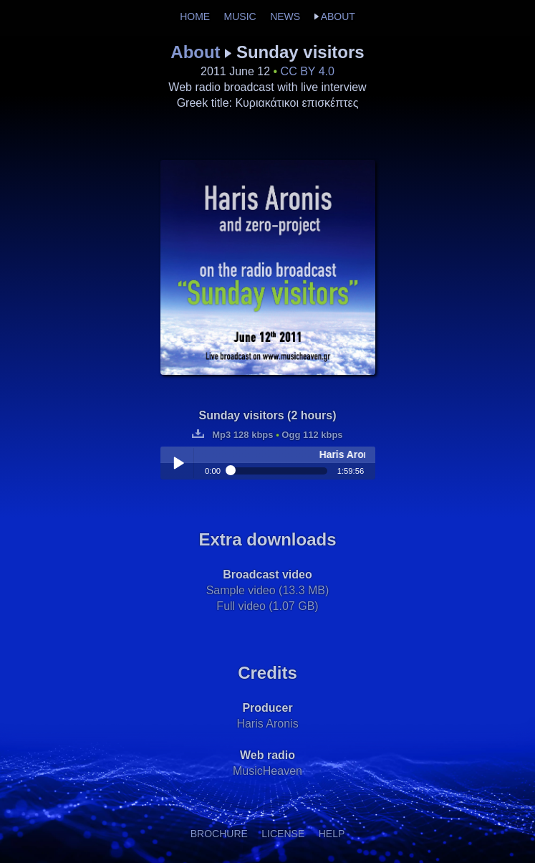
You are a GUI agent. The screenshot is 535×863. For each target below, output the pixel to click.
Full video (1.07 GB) (267, 606)
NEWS (285, 16)
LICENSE (282, 833)
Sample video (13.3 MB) (267, 590)
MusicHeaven (267, 771)
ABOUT (338, 16)
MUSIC (240, 16)
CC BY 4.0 (307, 71)
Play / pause (178, 463)
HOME (195, 16)
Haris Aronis (267, 723)
